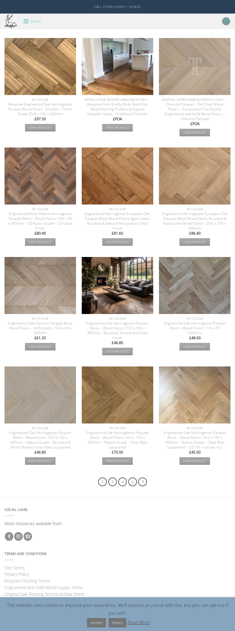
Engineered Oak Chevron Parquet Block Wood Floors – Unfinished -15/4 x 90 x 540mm (40, 328)
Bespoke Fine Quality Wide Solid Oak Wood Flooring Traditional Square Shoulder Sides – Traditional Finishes (117, 109)
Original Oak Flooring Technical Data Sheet (44, 594)
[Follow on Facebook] (9, 536)
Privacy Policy (17, 574)
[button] (32, 21)
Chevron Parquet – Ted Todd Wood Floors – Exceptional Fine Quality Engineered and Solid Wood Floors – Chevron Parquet (194, 111)
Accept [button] (96, 622)
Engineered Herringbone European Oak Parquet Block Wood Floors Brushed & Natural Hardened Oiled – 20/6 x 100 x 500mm (194, 221)
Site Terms (15, 568)
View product (40, 128)
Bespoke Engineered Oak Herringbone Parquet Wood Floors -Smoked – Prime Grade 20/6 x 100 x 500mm (40, 109)
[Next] (142, 481)
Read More (139, 622)
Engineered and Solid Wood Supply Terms (44, 587)
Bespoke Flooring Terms (27, 581)
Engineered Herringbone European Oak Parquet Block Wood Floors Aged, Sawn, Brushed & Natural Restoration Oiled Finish (117, 221)
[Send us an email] (28, 536)
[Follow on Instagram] (18, 536)
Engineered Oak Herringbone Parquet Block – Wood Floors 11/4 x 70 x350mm (195, 328)
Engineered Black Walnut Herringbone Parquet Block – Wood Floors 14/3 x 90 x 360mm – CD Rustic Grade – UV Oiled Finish (40, 221)
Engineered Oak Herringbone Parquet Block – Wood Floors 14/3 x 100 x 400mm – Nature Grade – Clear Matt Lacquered (117, 440)
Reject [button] (117, 622)
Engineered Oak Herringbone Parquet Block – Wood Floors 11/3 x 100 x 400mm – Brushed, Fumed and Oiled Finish (117, 330)
